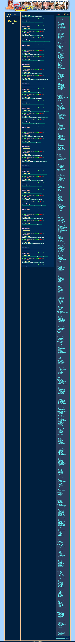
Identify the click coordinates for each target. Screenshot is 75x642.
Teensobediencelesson (62, 607)
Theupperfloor (60, 92)
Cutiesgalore (60, 493)
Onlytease (60, 554)
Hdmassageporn (61, 382)
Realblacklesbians (61, 187)
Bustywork (60, 193)
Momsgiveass (60, 56)
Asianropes (60, 106)
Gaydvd (59, 291)
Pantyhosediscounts (62, 454)
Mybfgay (59, 299)
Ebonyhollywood (61, 151)
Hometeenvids (61, 31)
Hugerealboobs (61, 102)
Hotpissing (60, 468)
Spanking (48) (59, 541)
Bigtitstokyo (60, 65)
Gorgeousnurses (61, 615)
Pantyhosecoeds (61, 453)
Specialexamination (61, 328)
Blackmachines (61, 275)
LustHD (59, 591)
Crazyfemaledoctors (62, 158)
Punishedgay (60, 301)
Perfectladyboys (61, 512)
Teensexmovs (60, 606)
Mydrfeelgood (60, 344)
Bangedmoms (60, 388)
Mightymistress (61, 232)
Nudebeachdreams (61, 490)
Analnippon (60, 62)
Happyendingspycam (62, 381)
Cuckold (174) (59, 177)
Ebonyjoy (60, 185)
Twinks (59, 309)
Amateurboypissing (61, 467)
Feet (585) (59, 204)
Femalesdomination (62, 225)
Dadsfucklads (60, 286)
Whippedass (60, 237)
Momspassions (61, 402)
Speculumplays (61, 329)
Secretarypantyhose (62, 463)
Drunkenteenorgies (61, 315)
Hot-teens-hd (60, 588)
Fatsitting (60, 196)
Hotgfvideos (60, 32)
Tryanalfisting (60, 270)
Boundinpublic (61, 278)
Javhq (59, 343)
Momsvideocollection (62, 403)
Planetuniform (60, 623)
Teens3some (60, 604)
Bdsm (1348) (59, 80)
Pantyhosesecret (61, 459)
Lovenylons (60, 548)
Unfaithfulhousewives (62, 259)
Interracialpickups (61, 354)
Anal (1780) (59, 45)
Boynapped (60, 281)
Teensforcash (60, 432)
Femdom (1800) (60, 217)
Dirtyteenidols (60, 582)
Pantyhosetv (60, 461)
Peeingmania (60, 471)
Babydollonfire (61, 242)
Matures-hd (60, 399)
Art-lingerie (60, 545)
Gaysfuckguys (61, 293)
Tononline (60, 308)
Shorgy (59, 527)
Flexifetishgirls (61, 246)
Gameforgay (60, 290)
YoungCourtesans (61, 609)
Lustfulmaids (60, 618)
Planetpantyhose (61, 462)
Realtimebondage (61, 114)
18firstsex (60, 572)
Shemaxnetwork (61, 526)
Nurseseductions (61, 620)
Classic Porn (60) (60, 161)
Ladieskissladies (61, 367)
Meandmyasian (61, 74)
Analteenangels (61, 50)
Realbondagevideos (62, 113)
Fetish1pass (60, 413)
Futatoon (59, 133)
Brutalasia (60, 66)
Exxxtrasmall (60, 583)
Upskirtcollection (61, 633)
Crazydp (59, 314)
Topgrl (59, 116)
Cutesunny (60, 581)
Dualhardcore (60, 316)
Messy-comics (61, 141)
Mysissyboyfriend (61, 173)
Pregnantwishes (61, 486)
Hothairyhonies (61, 334)
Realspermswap (61, 302)
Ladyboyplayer (61, 510)
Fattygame (60, 197)
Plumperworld (60, 200)
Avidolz (59, 64)
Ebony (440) (59, 182)
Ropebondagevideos (62, 115)
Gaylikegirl (60, 172)
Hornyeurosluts (61, 587)
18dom (59, 218)
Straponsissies (61, 568)
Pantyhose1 (60, 452)
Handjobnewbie (61, 337)
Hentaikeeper (60, 135)
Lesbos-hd (60, 371)
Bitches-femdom (61, 219)
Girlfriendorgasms (61, 26)
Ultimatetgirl (60, 535)
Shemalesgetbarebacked (62, 519)
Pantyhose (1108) (60, 445)
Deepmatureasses (61, 390)
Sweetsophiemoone (62, 481)
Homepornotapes (61, 30)
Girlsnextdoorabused (62, 28)
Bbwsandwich (60, 192)
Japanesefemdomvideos (62, 230)
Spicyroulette (60, 318)
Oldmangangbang (61, 427)
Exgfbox (59, 21)
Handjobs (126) (60, 336)
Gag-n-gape (60, 585)
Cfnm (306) (59, 154)
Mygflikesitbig (60, 98)
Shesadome (60, 561)
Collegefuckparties (61, 313)
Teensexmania (61, 605)
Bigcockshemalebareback (63, 97)
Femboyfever (60, 509)
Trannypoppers (61, 529)
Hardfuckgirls (60, 342)
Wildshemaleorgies (61, 536)
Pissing (59, 474)
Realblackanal (60, 58)
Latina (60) (59, 357)
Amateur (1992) (60, 19)
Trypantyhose (60, 465)
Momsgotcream (61, 166)
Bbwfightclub (60, 262)
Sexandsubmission (61, 87)
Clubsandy (60, 480)
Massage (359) (59, 379)
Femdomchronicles (61, 132)
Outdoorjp (60, 78)
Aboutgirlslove (61, 361)
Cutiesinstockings (61, 546)
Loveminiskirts (61, 250)
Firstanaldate (60, 55)
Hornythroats (60, 440)
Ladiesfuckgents (61, 559)
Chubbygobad (60, 194)
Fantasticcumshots (61, 437)
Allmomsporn (60, 387)
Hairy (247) (59, 331)
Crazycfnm (60, 157)
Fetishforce (60, 288)
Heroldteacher (60, 421)
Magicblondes (60, 592)
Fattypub (59, 198)
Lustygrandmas (61, 397)
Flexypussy (60, 495)
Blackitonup (60, 183)
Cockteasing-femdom (62, 222)
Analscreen (60, 49)
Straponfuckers (61, 565)
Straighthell (60, 90)
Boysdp (59, 283)
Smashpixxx (60, 257)
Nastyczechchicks (61, 41)
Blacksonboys (60, 276)
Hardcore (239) (60, 341)
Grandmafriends (61, 393)
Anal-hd (59, 47)
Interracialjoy (60, 353)
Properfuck (60, 256)
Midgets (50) (59, 415)
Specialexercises (61, 234)
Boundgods (60, 277)
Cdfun (59, 171)
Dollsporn (60, 52)
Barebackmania (61, 274)
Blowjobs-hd (60, 435)
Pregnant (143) (59, 483)
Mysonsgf (60, 424)
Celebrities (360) (60, 147)
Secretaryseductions (62, 624)
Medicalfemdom (61, 327)
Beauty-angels (61, 578)
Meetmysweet (60, 423)
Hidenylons (60, 447)
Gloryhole (60, 439)
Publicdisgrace (61, 86)
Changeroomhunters (62, 630)
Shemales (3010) (60, 504)
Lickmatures (60, 396)
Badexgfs (60, 20)
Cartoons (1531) (60, 120)
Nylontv (59, 552)
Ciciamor (59, 579)
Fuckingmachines (61, 496)
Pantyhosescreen (61, 458)
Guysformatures (61, 395)
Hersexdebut (60, 29)
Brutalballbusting (61, 221)
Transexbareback (61, 530)
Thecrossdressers (61, 175)
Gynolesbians (60, 325)
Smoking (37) (59, 538)
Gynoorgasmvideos (61, 326)
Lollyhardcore (60, 590)
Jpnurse (59, 617)
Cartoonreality (60, 126)
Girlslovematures (61, 365)
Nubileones (60, 598)
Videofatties (60, 202)
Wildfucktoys (60, 498)
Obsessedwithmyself (62, 42)
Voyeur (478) (59, 627)
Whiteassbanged (61, 355)
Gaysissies (60, 294)
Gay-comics (60, 134)
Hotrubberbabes (61, 249)
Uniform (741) (59, 612)
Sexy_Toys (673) (60, 492)
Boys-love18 (60, 282)
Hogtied (59, 112)
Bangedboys (60, 273)
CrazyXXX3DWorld (61, 128)
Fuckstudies (60, 584)
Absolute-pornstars (61, 477)
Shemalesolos (60, 522)
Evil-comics (60, 130)
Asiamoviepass (61, 63)
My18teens (60, 593)
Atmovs (59, 576)
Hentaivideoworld (61, 136)
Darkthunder (60, 287)
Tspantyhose (60, 533)
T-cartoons (60, 143)
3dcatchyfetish (61, 241)
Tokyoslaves (60, 235)
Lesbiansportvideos (62, 369)
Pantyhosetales (61, 460)
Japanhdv (60, 70)
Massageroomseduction (62, 384)
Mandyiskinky (60, 251)
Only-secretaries (61, 622)
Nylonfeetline (60, 212)
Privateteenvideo (61, 600)
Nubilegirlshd (60, 597)
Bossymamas (60, 220)
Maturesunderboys (61, 401)
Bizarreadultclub (61, 107)
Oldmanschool (61, 428)
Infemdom (60, 229)
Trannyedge (60, 117)
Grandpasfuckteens (61, 419)
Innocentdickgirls (61, 138)
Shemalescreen (61, 516)
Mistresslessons (61, 85)
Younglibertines (61, 610)
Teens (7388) (59, 571)
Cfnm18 (59, 155)
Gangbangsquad (61, 317)
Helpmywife (60, 179)
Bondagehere (60, 109)
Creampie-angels (61, 164)
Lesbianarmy (60, 368)
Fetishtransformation (62, 245)
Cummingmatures (61, 267)
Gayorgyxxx (60, 292)
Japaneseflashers (61, 489)
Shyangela (60, 602)
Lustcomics (60, 140)
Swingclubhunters (61, 632)
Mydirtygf (60, 37)
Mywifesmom (60, 404)
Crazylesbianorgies (61, 363)
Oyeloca (59, 358)
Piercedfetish (60, 254)
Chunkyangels (61, 195)
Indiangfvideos (61, 33)
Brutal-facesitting (61, 243)
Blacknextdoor (61, 184)
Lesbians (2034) (60, 360)
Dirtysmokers (60, 539)
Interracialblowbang (62, 352)
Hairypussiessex (61, 333)
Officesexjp (60, 77)
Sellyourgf (60, 601)
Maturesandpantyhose (62, 448)
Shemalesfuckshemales (62, 518)
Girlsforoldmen (61, 418)
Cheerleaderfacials (61, 613)
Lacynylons (60, 547)
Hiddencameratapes (62, 631)
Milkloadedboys (61, 298)
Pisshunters (60, 473)
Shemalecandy (61, 514)
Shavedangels (60, 502)
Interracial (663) (60, 346)
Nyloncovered (60, 451)
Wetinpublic (60, 475)
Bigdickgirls (60, 170)
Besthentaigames (61, 123)
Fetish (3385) (59, 240)
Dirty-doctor (60, 324)
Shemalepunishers (61, 89)
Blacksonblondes (61, 348)
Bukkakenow (60, 436)
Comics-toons (60, 127)
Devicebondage (61, 111)
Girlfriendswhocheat (62, 27)
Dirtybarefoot (60, 208)
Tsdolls (59, 531)
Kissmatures (60, 366)
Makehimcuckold (61, 180)
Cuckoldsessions (61, 178)
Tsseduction (60, 534)
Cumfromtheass (61, 285)
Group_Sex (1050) (60, 311)
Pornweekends (61, 599)
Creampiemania (61, 165)
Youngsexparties (61, 321)
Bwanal (59, 349)
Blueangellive (60, 479)
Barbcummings (61, 347)
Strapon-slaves (61, 563)
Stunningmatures (61, 409)
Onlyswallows (60, 442)
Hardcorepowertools (62, 497)
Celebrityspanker (61, 148)
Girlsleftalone (60, 586)
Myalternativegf (61, 36)
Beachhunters (60, 629)
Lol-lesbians (60, 375)
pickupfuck (60, 43)
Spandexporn (60, 258)
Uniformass (60, 625)
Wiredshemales (61, 537)
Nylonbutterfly (60, 450)
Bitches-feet (60, 205)
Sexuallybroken (61, 88)
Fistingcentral (60, 289)
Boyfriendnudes (61, 280)
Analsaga (60, 48)
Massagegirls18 (61, 383)
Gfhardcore (60, 25)
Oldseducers (60, 430)
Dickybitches (60, 508)
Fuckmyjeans (60, 247)
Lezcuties (60, 373)
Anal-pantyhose (61, 446)
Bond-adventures (61, 124)
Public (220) (59, 487)
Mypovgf (59, 40)
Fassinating (60, 54)
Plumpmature (60, 408)
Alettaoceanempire (61, 478)
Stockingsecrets (61, 556)
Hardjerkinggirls (61, 339)
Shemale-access (61, 513)
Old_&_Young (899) (60, 417)
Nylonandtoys (60, 549)
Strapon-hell (60, 562)
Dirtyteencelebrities (61, 150)
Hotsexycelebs (61, 152)
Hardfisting (60, 268)
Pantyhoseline (60, 457)
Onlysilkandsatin (61, 253)
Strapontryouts (61, 569)
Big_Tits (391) (59, 100)
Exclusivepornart (61, 131)
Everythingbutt (61, 53)
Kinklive (59, 83)
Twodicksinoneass (61, 320)
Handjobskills (60, 338)
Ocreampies (60, 167)
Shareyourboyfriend (62, 303)
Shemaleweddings (61, 525)
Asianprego (60, 484)
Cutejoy (59, 580)
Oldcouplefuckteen (61, 426)
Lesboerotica (60, 370)
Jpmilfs (59, 71)
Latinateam (60, 589)
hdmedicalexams (61, 159)
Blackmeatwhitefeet (61, 206)
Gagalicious (60, 438)
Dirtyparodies (60, 244)
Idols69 (59, 67)
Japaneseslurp (61, 69)
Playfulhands (60, 255)
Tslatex (59, 532)
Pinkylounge (60, 377)
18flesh (59, 573)
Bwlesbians (60, 350)
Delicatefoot (60, 207)
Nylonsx (59, 551)
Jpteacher (60, 72)
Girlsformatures (61, 392)
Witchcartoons (61, 145)
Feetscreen (60, 210)
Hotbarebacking (61, 297)
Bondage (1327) (60, 105)
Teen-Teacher (60, 431)
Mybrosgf (60, 594)
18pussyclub (60, 574)
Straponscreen (61, 567)
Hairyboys (60, 295)
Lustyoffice (60, 619)
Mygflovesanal (61, 57)
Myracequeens (61, 76)
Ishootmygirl (60, 34)
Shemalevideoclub (61, 524)
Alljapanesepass (61, 61)
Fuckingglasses (61, 24)
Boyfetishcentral (61, 279)
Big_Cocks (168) (60, 95)
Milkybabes (60, 252)
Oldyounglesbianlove (62, 407)
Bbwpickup (60, 191)
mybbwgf (60, 199)
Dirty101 (59, 364)
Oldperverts (60, 429)
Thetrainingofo (61, 91)
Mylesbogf (60, 376)
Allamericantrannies (62, 505)
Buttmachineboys (61, 284)
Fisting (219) (59, 266)
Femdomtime (60, 226)
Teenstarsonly (60, 608)
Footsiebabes (60, 211)
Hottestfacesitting (61, 228)
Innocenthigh (60, 616)
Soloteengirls (60, 603)
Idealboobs (60, 103)
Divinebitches (60, 223)
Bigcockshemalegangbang (63, 312)
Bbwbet (59, 190)
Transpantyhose (61, 464)
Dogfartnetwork (61, 412)
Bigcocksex (60, 96)
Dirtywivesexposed (61, 391)
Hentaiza (59, 137)
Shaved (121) (59, 500)
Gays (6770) (59, 272)
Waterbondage (61, 118)
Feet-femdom (60, 224)
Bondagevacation (61, 110)
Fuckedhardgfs (61, 23)
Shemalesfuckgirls (61, 517)
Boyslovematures (61, 389)
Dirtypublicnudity (61, 488)
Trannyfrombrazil (61, 528)
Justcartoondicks (61, 139)
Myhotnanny (60, 595)
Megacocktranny (61, 511)
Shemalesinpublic (61, 521)
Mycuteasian (60, 75)
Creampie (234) (60, 163)
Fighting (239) (59, 261)
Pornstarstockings (61, 555)
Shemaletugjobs (61, 523)
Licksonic (60, 374)
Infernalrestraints (61, 82)
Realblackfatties (61, 201)
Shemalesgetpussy (61, 520)
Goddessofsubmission (62, 227)
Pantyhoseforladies (61, 456)
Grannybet (60, 394)
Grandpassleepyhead (62, 420)
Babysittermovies (61, 577)
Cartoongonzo (60, 125)
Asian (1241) (59, 60)
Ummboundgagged (61, 93)
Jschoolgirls (60, 73)
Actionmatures (61, 386)
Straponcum (60, 564)
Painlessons (60, 300)
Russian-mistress (61, 233)
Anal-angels (60, 46)
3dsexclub (60, 122)
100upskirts (60, 628)
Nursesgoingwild (61, 621)
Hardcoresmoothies (62, 248)
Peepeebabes (60, 472)
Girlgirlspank (60, 542)
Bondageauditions (61, 108)
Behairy (59, 332)
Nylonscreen (60, 550)
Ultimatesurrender (61, 264)
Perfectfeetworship (61, 213)
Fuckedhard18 (60, 380)
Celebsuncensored (61, 149)
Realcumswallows (61, 443)
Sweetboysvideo (61, 305)
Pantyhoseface (61, 455)
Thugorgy (60, 306)
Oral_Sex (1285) (60, 434)
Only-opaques (60, 553)
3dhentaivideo (60, 121)
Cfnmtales (60, 156)
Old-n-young (60, 425)
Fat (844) (58, 189)
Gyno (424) (59, 323)
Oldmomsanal (60, 405)
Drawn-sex (60, 129)
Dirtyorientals (60, 351)
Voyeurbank (60, 634)
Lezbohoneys (60, 372)
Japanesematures (61, 68)
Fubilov (59, 22)
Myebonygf (60, 186)
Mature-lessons (61, 398)
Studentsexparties (61, 319)
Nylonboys (60, 174)
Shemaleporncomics (62, 142)
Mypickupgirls (60, 39)
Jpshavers (60, 501)
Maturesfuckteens (61, 400)
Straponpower (60, 566)
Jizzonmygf (60, 441)
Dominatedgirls (61, 81)
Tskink (59, 236)
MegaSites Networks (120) (62, 411)
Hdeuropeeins (60, 296)
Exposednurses (61, 614)
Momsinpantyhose (61, 449)
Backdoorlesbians (61, 362)
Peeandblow (60, 469)
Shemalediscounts (61, 515)
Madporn (59, 35)
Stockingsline (60, 557)
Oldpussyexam (61, 406)
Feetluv (59, 209)
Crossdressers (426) (61, 169)
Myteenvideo (60, 596)
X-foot (59, 215)
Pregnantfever (60, 485)
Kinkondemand (61, 84)
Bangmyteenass (61, 51)
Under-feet (60, 214)
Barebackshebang (61, 506)
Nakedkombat (60, 263)
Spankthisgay (60, 304)
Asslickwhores (61, 575)
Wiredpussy (60, 238)
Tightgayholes (60, 307)
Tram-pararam (60, 144)
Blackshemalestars (61, 507)
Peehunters (60, 470)
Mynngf (59, 38)
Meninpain (60, 231)
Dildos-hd (60, 494)
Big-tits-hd (60, 101)
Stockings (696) (60, 544)
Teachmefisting (61, 269)
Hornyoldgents (61, 422)
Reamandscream (61, 560)
